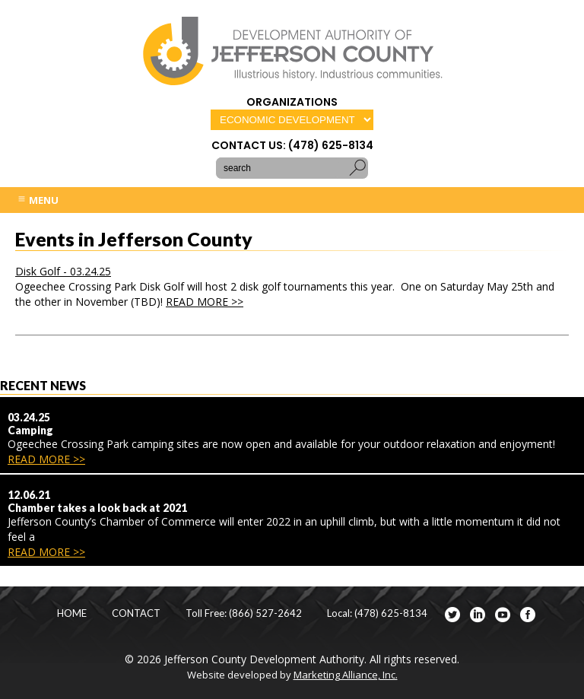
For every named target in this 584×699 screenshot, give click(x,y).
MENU (38, 200)
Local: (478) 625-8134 (377, 613)
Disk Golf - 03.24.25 (63, 271)
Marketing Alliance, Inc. (346, 675)
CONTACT (136, 613)
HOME (72, 613)
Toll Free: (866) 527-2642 (244, 613)
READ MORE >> (204, 301)
